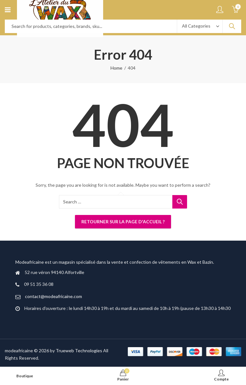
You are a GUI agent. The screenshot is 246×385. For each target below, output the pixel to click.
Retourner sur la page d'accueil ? (123, 221)
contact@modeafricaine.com (53, 296)
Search (232, 26)
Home (116, 68)
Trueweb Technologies (79, 350)
